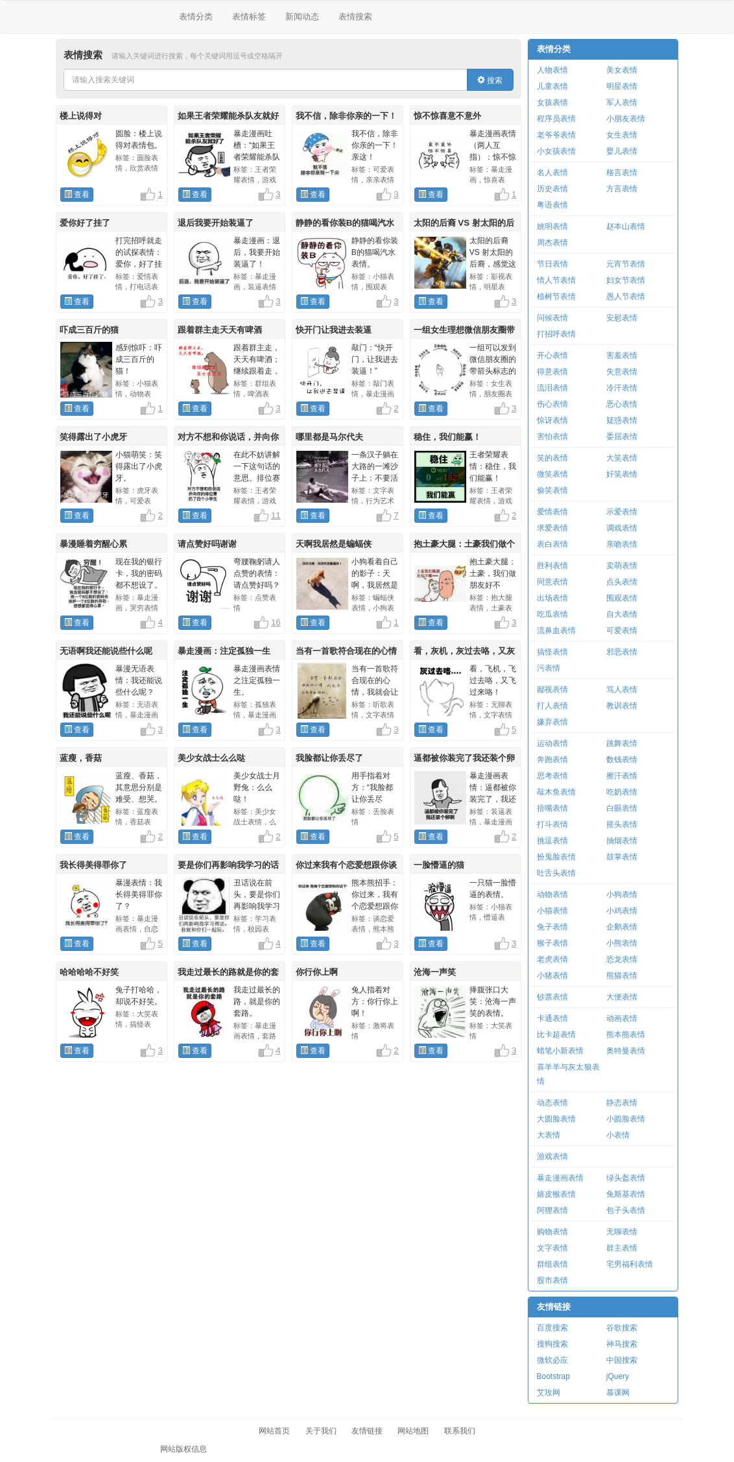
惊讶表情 (552, 420)
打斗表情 (552, 824)
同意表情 (552, 581)
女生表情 (621, 134)
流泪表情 (552, 387)
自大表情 (621, 614)
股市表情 (552, 1280)
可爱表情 (621, 630)
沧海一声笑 (435, 972)
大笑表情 (621, 457)
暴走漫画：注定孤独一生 (224, 651)
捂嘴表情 (552, 808)
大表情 (548, 1135)
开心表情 (552, 355)
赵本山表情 (625, 226)
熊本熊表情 (625, 1034)
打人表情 (552, 705)
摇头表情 (621, 824)
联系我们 (459, 1430)
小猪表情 (552, 975)
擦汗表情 (621, 775)
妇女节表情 (625, 280)
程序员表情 (556, 118)
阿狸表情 (552, 1210)
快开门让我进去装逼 (334, 330)
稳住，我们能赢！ (447, 437)
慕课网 (618, 1392)
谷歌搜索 (621, 1327)
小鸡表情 (621, 910)
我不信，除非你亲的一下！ (346, 116)
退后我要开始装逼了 (216, 223)
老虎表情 (552, 959)
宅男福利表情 (629, 1264)
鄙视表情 (552, 689)
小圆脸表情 (625, 1118)
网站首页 (274, 1430)
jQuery (617, 1376)
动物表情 (552, 894)
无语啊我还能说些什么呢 (106, 651)
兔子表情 (552, 926)
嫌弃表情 (552, 721)
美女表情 (621, 70)
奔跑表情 (552, 759)
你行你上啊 (317, 972)
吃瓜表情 (552, 614)
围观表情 (621, 598)
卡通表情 (552, 1018)
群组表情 (552, 1264)
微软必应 (552, 1360)
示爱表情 (621, 511)
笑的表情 (552, 457)
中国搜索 (621, 1360)
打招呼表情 (556, 334)
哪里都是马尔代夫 (329, 437)
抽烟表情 (621, 840)
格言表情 (621, 172)
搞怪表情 (552, 651)
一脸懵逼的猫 (439, 865)
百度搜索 (552, 1327)
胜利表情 (552, 565)
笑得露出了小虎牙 (93, 437)
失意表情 (621, 371)
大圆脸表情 (556, 1118)
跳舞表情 (621, 743)
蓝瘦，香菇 (81, 758)
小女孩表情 (556, 151)
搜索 (490, 80)
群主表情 (621, 1247)
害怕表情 (552, 436)
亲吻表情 (621, 544)
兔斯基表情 (625, 1194)
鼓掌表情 (621, 856)
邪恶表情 (621, 651)
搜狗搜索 (552, 1343)
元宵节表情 (625, 264)
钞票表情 (552, 996)
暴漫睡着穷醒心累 (93, 544)
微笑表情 (552, 474)
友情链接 (554, 1307)
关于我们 (321, 1430)
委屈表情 (621, 436)
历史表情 (552, 188)
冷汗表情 (621, 387)
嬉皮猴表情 (556, 1194)
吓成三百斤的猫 (89, 330)
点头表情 (621, 581)
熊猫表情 (621, 975)
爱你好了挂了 (85, 223)
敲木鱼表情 (556, 792)
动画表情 (621, 1018)
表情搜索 (355, 16)
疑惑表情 (621, 420)
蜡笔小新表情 (560, 1050)
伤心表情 (552, 404)
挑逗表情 (552, 840)
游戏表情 (552, 1156)
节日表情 (552, 264)
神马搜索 (621, 1343)
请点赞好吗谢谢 (207, 544)
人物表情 (552, 70)
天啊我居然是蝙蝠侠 (334, 544)
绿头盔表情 (625, 1177)
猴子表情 (552, 943)
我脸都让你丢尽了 (329, 758)
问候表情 (552, 317)
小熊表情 (621, 943)
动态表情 (552, 1102)
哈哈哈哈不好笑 (89, 972)
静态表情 (621, 1102)
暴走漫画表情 (560, 1177)
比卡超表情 (556, 1034)
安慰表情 (621, 317)
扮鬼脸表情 (556, 856)
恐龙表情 (621, 959)
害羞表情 (621, 355)
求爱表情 (552, 528)
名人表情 (552, 172)
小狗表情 (621, 894)
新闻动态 (302, 16)
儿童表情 (552, 86)
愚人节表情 (625, 296)
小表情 (618, 1135)
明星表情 (621, 86)
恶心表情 (621, 404)
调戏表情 (621, 528)
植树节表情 (556, 296)
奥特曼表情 (625, 1050)
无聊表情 (621, 1231)
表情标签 (249, 16)
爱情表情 (552, 511)
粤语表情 (552, 205)
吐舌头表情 (556, 873)
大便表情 (621, 996)
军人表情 (621, 102)
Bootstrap (553, 1376)
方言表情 (621, 188)
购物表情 (552, 1231)
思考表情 (552, 775)
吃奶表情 (621, 792)
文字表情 (552, 1247)
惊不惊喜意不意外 (447, 116)
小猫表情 (552, 910)
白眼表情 (621, 808)
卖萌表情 (621, 565)
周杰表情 (552, 242)
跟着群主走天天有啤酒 (220, 330)
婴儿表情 (621, 151)
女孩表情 (552, 102)
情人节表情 (556, 280)
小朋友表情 (625, 118)
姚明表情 (552, 226)
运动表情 (552, 743)
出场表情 (552, 598)
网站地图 (413, 1430)
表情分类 (196, 16)
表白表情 (552, 544)
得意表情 (552, 371)
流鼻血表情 (556, 630)
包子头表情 (625, 1210)
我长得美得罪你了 (93, 865)
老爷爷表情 (556, 134)
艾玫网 (548, 1392)
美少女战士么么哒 (211, 758)
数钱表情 (621, 759)
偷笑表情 (552, 490)
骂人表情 (621, 689)
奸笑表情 (621, 474)
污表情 (548, 668)
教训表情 (621, 705)
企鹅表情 (621, 926)
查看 (76, 194)
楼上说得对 (81, 116)
